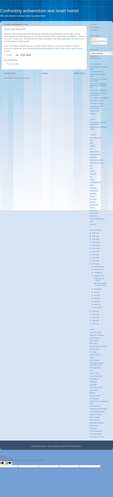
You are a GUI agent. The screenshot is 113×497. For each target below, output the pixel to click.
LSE (91, 168)
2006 (94, 320)
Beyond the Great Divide (98, 346)
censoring (93, 199)
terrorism (93, 224)
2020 (94, 233)
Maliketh (63, 446)
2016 (94, 245)
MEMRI (92, 393)
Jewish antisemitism (97, 160)
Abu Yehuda (94, 341)
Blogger (78, 446)
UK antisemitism (95, 182)
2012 (94, 257)
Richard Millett (95, 417)
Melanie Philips (95, 396)
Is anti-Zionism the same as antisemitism (98, 94)
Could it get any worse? (99, 279)
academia (93, 188)
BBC (91, 140)
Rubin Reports (95, 420)
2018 (94, 239)
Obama (92, 171)
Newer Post (9, 73)
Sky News (93, 174)
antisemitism (94, 191)
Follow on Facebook (97, 335)
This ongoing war (96, 434)
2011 (94, 261)
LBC (91, 166)
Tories (92, 179)
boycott (92, 196)
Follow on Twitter (95, 332)
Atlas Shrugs (94, 338)
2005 (94, 324)
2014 (94, 251)
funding (92, 207)
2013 (94, 254)
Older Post (79, 73)
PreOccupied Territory (97, 412)
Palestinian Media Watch (98, 409)
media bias (93, 216)
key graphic (94, 210)
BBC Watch (94, 343)
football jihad (94, 205)
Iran (91, 149)
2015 (94, 248)
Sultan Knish (94, 425)
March (96, 304)
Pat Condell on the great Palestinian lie (98, 123)
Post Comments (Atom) (22, 78)
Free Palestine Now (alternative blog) (96, 364)
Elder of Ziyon (94, 360)
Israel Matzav (94, 379)
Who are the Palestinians (98, 90)
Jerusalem (93, 157)
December (98, 266)
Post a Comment (13, 64)
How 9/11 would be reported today (96, 107)
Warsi (92, 185)
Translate (95, 58)
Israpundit (93, 384)
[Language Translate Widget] (101, 53)
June (96, 295)
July (95, 292)
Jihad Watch (94, 390)
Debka (92, 357)
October (97, 272)
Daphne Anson (95, 355)
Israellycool (94, 382)
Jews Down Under (96, 387)
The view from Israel (97, 437)
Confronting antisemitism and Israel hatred (39, 10)
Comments (96, 43)
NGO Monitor (94, 398)
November (98, 269)
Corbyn (92, 146)
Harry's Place (94, 373)
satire (92, 221)
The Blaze (93, 428)
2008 (94, 314)
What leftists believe (97, 101)
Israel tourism (94, 152)
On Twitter (93, 30)
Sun (91, 177)
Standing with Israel (96, 423)
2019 (94, 236)
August (96, 289)
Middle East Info (95, 406)
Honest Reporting (96, 376)
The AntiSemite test (96, 72)
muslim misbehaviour (97, 219)
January (97, 307)
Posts (94, 39)
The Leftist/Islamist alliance (99, 98)
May (95, 298)
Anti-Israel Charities (96, 103)
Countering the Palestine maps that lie (98, 80)
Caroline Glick (94, 349)
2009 (94, 311)
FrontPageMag (95, 368)
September (98, 276)
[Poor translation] (8, 463)
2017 (94, 242)
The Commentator (96, 431)
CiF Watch (93, 352)
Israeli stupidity (95, 154)
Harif (91, 370)
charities (93, 202)
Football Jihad (94, 111)
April (96, 301)
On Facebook (94, 27)
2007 (94, 317)
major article (94, 213)
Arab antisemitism (96, 138)
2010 (94, 264)
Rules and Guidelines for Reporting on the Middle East (98, 85)
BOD (91, 143)
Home (45, 73)
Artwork (92, 114)
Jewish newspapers (96, 163)
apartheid (93, 193)
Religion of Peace (96, 414)
